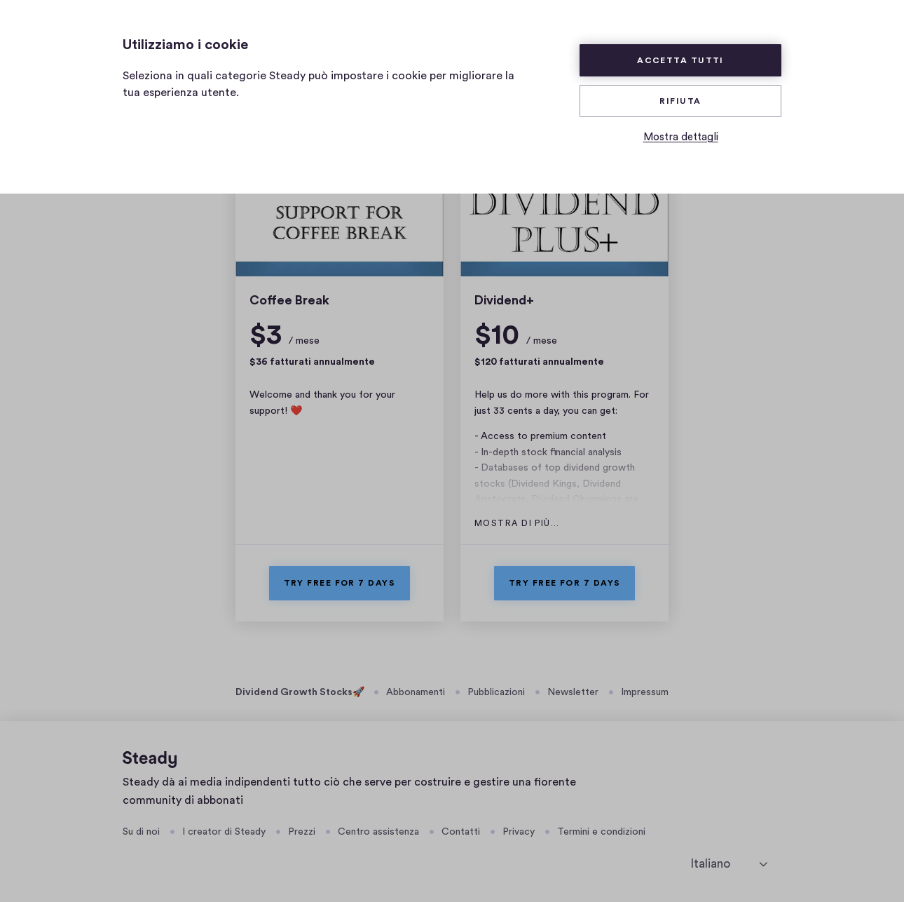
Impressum (645, 692)
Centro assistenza (378, 832)
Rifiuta (680, 101)
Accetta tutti (680, 60)
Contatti (460, 832)
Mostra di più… (516, 523)
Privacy (518, 832)
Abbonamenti (415, 692)
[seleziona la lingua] (728, 863)
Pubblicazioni (496, 692)
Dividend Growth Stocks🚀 (299, 692)
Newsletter (572, 692)
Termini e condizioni (601, 832)
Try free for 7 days (340, 583)
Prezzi (301, 832)
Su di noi (141, 832)
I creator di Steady (224, 832)
